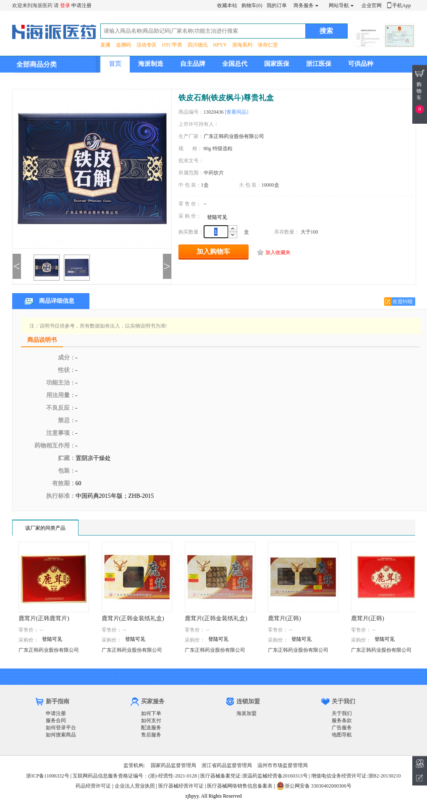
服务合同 (56, 720)
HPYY (220, 45)
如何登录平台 (61, 728)
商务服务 (303, 5)
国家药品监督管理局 (173, 765)
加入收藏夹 (278, 252)
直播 (105, 45)
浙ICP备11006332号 (48, 776)
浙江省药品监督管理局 (227, 765)
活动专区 (146, 45)
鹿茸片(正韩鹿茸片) (43, 618)
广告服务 (342, 728)
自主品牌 (192, 63)
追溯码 (123, 45)
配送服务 (151, 728)
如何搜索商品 (61, 735)
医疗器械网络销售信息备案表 (239, 786)
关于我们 (342, 713)
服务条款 (342, 720)
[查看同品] (237, 112)
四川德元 (198, 45)
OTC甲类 (172, 45)
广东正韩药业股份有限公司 (234, 136)
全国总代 (234, 63)
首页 (115, 63)
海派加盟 (246, 713)
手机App (401, 5)
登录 (65, 5)
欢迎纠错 (403, 301)
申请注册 (81, 5)
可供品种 (360, 63)
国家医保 (276, 63)
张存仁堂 (268, 45)
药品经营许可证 (93, 786)
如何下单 (151, 713)
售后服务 (151, 735)
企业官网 (372, 5)
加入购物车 (213, 251)
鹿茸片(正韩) (284, 618)
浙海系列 (242, 45)
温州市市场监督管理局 (282, 765)
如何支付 (151, 720)
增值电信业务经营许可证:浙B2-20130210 (356, 776)
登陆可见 (217, 217)
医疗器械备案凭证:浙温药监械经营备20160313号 (253, 776)
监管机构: (134, 765)
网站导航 (339, 5)
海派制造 (150, 63)
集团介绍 (121, 80)
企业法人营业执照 (135, 786)
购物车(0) (251, 5)
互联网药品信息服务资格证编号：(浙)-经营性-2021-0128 (135, 776)
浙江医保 (318, 63)
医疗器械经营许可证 (181, 786)
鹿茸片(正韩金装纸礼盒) (133, 618)
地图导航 (342, 735)
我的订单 (277, 5)
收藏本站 (227, 5)
